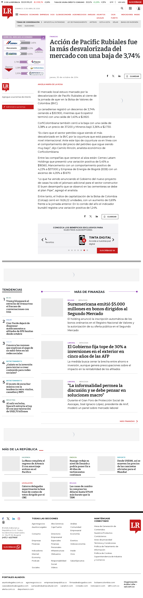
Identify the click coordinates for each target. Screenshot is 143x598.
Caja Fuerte (56, 527)
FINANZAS (23, 15)
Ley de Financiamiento (77, 22)
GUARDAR (132, 76)
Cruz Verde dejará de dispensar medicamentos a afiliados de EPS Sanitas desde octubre (19, 328)
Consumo (36, 533)
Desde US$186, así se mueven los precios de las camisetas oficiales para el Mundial (128, 466)
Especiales (56, 540)
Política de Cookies (103, 553)
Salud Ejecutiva (77, 560)
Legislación (27, 483)
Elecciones (29, 26)
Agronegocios (38, 523)
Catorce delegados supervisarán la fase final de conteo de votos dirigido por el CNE (33, 492)
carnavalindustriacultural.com (44, 585)
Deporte (121, 457)
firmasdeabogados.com (81, 582)
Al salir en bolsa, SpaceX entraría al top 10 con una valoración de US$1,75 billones (19, 407)
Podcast (35, 560)
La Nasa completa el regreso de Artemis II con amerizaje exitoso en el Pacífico (33, 466)
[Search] (122, 8)
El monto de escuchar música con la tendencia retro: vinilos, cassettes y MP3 (20, 387)
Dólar (115, 22)
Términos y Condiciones (105, 543)
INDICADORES (127, 15)
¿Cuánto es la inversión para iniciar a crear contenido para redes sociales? (19, 368)
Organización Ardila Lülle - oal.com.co (130, 583)
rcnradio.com (82, 585)
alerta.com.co (8, 589)
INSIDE (137, 15)
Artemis (93, 22)
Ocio (72, 554)
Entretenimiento (14, 361)
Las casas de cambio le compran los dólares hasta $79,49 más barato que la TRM (81, 492)
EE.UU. (8, 298)
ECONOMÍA (34, 15)
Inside (73, 550)
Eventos (74, 540)
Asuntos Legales (39, 527)
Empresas (36, 540)
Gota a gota (104, 22)
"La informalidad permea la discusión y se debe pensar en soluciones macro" (97, 390)
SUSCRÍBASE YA (107, 250)
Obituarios (56, 554)
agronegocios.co (33, 582)
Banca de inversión (129, 22)
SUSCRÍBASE (135, 2)
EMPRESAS (44, 15)
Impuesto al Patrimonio (54, 22)
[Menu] (17, 14)
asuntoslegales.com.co (12, 582)
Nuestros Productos (103, 533)
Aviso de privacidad (103, 539)
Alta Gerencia (57, 523)
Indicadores (37, 550)
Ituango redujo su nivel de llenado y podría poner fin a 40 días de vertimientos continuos (80, 467)
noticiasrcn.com (98, 585)
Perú (20, 26)
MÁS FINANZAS (127, 421)
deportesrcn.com (26, 589)
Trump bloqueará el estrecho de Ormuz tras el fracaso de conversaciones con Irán (19, 306)
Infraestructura (57, 550)
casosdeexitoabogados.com (15, 585)
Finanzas (36, 543)
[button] (41, 240)
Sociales (36, 567)
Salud (9, 320)
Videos (54, 567)
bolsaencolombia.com (104, 582)
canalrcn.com (66, 585)
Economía (75, 533)
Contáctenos (100, 536)
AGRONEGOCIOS (79, 15)
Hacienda (26, 457)
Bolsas (73, 483)
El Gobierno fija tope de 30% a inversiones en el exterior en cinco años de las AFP (97, 351)
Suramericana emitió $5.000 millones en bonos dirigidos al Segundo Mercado (97, 308)
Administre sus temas (14, 107)
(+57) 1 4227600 (9, 537)
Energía (73, 457)
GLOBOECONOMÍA (63, 15)
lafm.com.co (113, 585)
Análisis (73, 523)
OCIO (52, 15)
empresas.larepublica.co (55, 582)
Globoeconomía (77, 543)
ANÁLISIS (91, 15)
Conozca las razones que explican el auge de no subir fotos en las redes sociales (19, 349)
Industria (10, 400)
